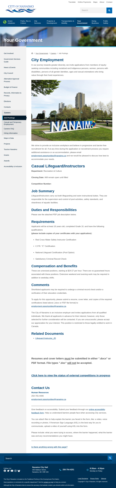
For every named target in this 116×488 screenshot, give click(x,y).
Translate (72, 2)
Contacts (8, 103)
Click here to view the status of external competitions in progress (70, 375)
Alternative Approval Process (12, 76)
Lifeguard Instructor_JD (45, 338)
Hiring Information (11, 128)
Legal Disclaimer (83, 478)
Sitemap (103, 478)
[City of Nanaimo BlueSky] (19, 471)
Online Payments (84, 2)
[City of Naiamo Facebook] (5, 471)
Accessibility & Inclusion (11, 159)
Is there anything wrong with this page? (49, 447)
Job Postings (9, 113)
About (102, 2)
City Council (9, 70)
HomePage (32, 53)
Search (109, 10)
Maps (95, 2)
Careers (53, 53)
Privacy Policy (94, 478)
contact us (47, 482)
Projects (8, 138)
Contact (109, 2)
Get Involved (10, 53)
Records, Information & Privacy (10, 91)
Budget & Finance (12, 83)
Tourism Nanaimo (12, 143)
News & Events (11, 65)
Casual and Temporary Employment (12, 118)
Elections (8, 98)
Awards (7, 153)
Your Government (23, 40)
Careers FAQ (9, 124)
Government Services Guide (11, 59)
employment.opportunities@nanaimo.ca (48, 155)
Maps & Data (10, 133)
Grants (7, 148)
